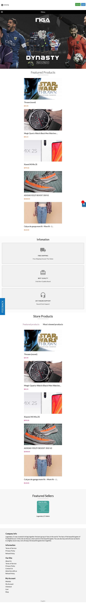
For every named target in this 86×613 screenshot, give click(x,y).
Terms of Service (10, 548)
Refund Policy (10, 553)
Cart (6, 589)
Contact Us (9, 568)
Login (83, 4)
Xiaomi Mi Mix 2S (30, 164)
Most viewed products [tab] (53, 324)
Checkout (8, 587)
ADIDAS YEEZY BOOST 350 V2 (36, 195)
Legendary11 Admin (43, 516)
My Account (9, 584)
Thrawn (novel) (30, 102)
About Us (8, 561)
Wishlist (8, 581)
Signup (78, 4)
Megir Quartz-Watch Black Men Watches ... (41, 133)
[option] (43, 41)
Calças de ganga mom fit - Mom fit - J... (38, 226)
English (43, 601)
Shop (7, 592)
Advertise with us (11, 571)
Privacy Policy (10, 551)
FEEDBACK (2, 306)
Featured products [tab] (31, 324)
